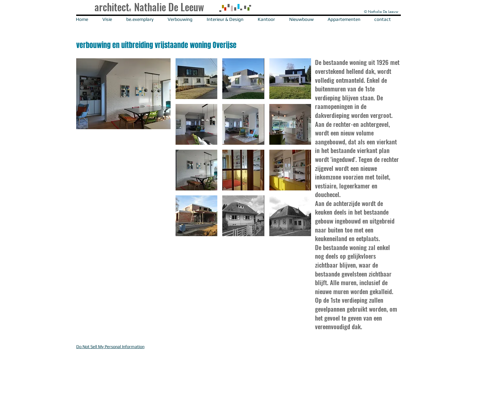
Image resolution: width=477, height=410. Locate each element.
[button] (238, 12)
